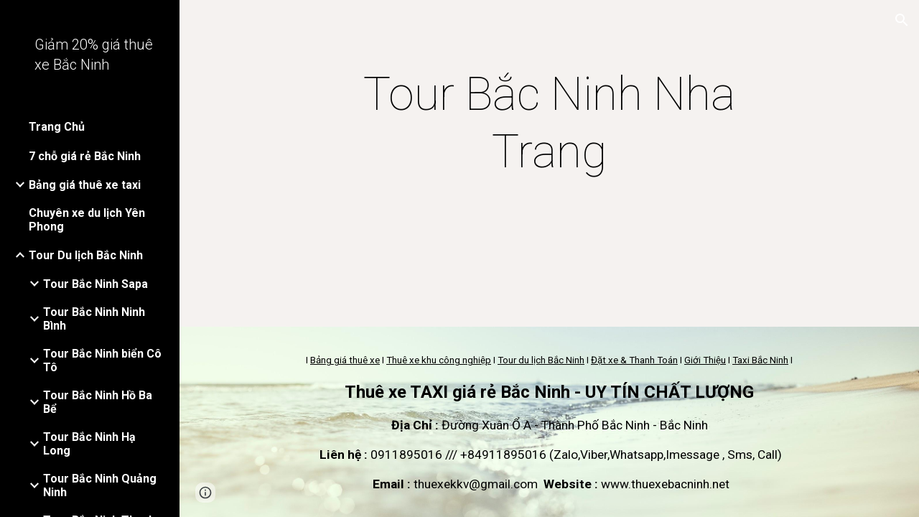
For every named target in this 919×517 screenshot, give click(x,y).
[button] (902, 20)
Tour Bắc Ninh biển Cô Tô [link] (102, 360)
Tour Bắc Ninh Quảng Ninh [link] (100, 485)
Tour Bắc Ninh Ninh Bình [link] (94, 318)
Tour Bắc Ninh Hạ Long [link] (89, 443)
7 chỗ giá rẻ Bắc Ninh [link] (85, 156)
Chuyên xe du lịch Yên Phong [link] (87, 219)
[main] (549, 123)
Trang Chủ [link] (57, 127)
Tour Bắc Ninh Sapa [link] (95, 284)
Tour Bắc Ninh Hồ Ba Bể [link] (97, 402)
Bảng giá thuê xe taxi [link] (85, 185)
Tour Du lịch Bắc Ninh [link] (86, 255)
